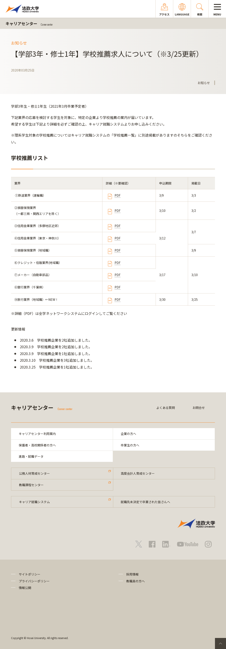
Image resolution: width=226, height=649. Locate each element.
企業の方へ (128, 433)
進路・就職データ (31, 456)
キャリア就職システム (34, 502)
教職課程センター (31, 485)
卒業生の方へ (130, 445)
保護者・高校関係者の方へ (37, 445)
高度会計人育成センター (138, 473)
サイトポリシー (29, 574)
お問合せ (198, 407)
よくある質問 (165, 407)
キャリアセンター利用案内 (37, 433)
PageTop (220, 643)
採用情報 (132, 574)
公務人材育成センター (34, 473)
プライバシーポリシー (34, 581)
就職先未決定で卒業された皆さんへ (145, 502)
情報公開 (25, 588)
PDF (118, 195)
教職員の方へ (135, 581)
